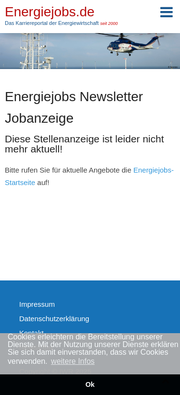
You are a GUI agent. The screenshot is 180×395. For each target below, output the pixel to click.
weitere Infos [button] (73, 361)
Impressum (37, 304)
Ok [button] (90, 384)
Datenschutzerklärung (54, 318)
